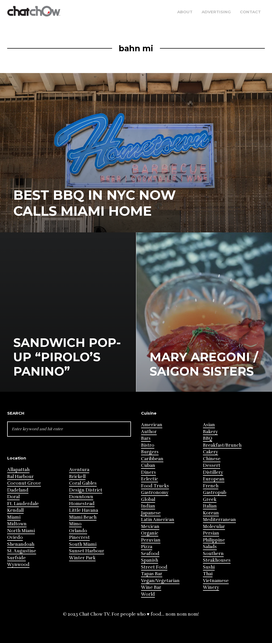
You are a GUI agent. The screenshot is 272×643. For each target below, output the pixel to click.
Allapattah (18, 469)
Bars (146, 438)
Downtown (81, 497)
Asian (209, 425)
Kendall (15, 510)
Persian (211, 533)
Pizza (146, 547)
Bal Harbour (20, 476)
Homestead (82, 503)
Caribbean (152, 459)
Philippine (214, 540)
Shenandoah (20, 544)
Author (149, 432)
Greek (209, 499)
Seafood (150, 553)
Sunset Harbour (86, 551)
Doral (13, 497)
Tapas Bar (151, 574)
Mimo (75, 524)
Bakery (210, 432)
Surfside (16, 558)
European (213, 479)
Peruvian (150, 540)
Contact (250, 11)
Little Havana (83, 510)
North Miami (21, 531)
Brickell (77, 476)
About (185, 11)
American (151, 425)
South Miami (82, 544)
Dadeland (17, 490)
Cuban (148, 465)
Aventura (79, 469)
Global (148, 499)
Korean (211, 513)
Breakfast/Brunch (222, 445)
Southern (213, 553)
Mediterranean (219, 519)
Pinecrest (79, 537)
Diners (148, 472)
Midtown (17, 524)
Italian (210, 506)
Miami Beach (82, 517)
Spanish (149, 560)
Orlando (78, 531)
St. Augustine (21, 551)
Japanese (151, 513)
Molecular (214, 526)
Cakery (210, 452)
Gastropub (214, 492)
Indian (148, 506)
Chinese (211, 459)
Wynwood (18, 564)
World (148, 594)
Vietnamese (216, 581)
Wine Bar (151, 587)
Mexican (150, 526)
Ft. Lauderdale (23, 503)
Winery (211, 587)
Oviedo (15, 537)
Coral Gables (83, 483)
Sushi (209, 567)
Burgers (150, 452)
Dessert (211, 465)
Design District (85, 490)
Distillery (213, 472)
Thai (207, 574)
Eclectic (149, 479)
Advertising (216, 11)
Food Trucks (155, 486)
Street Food (154, 567)
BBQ (207, 438)
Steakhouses (217, 560)
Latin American (157, 519)
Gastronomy (154, 492)
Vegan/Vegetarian (160, 581)
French (210, 486)
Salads (210, 547)
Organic (149, 533)
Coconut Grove (24, 483)
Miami (13, 517)
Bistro (147, 445)
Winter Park (82, 558)
